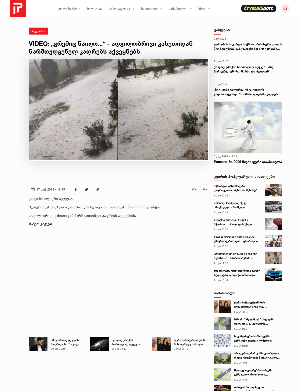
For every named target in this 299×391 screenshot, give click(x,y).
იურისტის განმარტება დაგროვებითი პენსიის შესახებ (235, 188)
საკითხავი (151, 9)
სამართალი (180, 9)
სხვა (204, 9)
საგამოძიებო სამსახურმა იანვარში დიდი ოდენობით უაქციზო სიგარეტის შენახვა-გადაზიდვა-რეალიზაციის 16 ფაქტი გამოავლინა (254, 339)
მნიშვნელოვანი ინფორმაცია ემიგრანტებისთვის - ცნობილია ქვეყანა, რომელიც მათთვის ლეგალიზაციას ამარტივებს (236, 239)
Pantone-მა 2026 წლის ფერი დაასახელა (248, 162)
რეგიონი (38, 31)
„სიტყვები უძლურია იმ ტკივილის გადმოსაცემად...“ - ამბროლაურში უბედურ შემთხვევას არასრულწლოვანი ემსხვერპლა (247, 92)
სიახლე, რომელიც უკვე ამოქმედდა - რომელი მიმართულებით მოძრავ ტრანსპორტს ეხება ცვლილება (235, 205)
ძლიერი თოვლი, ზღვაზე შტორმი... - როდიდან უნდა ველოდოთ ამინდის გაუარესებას (237, 222)
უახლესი (222, 30)
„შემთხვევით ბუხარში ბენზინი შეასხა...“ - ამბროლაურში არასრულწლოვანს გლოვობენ (235, 256)
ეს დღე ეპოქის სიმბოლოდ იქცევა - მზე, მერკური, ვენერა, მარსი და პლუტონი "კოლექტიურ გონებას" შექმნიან (128, 342)
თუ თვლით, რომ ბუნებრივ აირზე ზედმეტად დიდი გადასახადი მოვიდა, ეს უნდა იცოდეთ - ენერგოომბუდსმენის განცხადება (237, 273)
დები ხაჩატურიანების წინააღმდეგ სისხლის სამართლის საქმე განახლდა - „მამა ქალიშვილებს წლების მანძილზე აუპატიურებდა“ (189, 342)
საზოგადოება (122, 9)
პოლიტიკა (94, 9)
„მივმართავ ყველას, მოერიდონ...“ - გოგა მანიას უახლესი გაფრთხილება (65, 342)
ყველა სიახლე (68, 9)
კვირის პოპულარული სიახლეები (244, 176)
